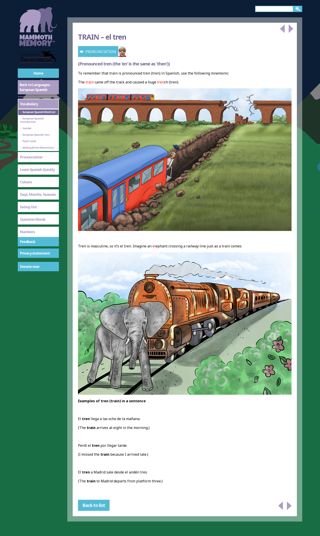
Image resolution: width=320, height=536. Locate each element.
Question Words (32, 219)
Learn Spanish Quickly (37, 169)
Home (38, 73)
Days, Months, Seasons (38, 194)
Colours (26, 182)
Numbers (27, 231)
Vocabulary (29, 103)
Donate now (29, 266)
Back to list (93, 505)
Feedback (27, 241)
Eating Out (28, 206)
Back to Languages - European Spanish (35, 87)
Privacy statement (35, 253)
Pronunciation (31, 157)
